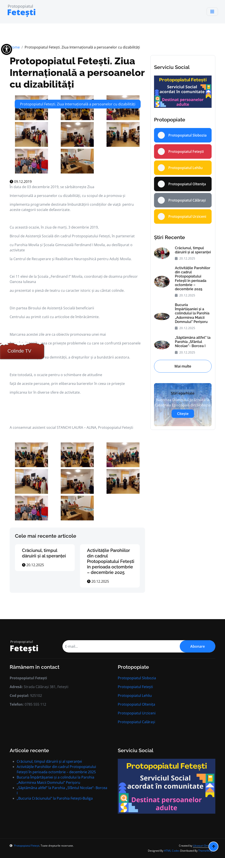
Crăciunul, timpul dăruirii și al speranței (44, 553)
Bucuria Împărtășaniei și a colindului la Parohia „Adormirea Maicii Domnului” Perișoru (192, 313)
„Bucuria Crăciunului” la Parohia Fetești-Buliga (55, 798)
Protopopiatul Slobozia (137, 678)
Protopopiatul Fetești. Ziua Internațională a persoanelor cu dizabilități (77, 72)
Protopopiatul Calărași (136, 721)
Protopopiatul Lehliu (135, 695)
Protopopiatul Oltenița (136, 704)
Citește (183, 413)
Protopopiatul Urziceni (137, 713)
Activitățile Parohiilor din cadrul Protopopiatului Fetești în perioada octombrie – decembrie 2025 (110, 561)
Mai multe (182, 366)
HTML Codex (172, 851)
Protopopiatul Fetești (135, 686)
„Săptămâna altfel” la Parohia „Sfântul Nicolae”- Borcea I (192, 341)
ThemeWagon (206, 851)
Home (15, 47)
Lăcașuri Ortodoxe (204, 845)
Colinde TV (19, 351)
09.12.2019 (21, 181)
